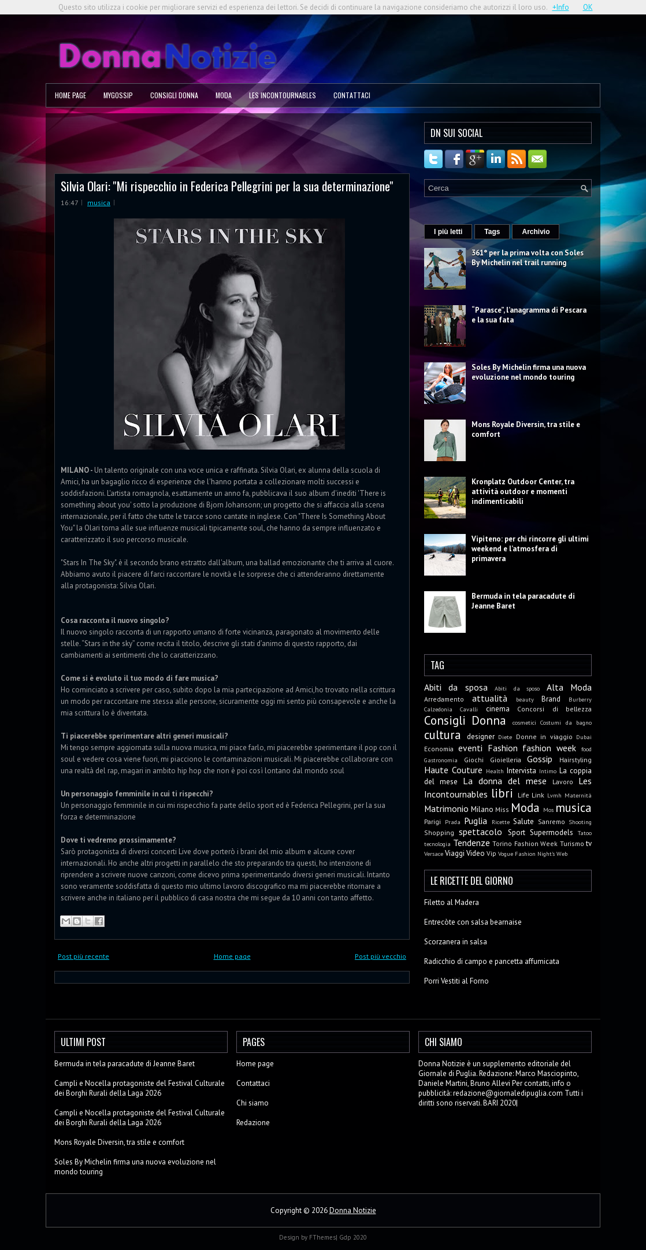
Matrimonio (446, 808)
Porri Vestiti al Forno (456, 981)
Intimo (547, 771)
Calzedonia (438, 709)
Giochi (474, 759)
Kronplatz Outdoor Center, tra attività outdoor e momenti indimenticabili (522, 491)
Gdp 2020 (353, 1237)
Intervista (521, 771)
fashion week (549, 748)
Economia (439, 748)
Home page (70, 95)
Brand (550, 699)
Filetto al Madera (451, 902)
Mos (548, 810)
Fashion (503, 748)
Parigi (432, 821)
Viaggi (455, 853)
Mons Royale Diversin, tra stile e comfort (119, 1142)
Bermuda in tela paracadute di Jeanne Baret (124, 1064)
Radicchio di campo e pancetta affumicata (491, 961)
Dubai (584, 737)
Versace (433, 854)
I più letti (448, 232)
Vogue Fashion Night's (526, 854)
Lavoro (562, 781)
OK (588, 7)
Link (538, 795)
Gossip (539, 759)
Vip (491, 853)
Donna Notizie (352, 1210)
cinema (498, 709)
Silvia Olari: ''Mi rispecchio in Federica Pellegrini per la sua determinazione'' (227, 186)
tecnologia (437, 844)
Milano (482, 809)
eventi (470, 748)
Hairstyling (575, 759)
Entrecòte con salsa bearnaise (473, 922)
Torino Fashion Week (525, 843)
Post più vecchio (380, 956)
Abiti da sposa (456, 687)
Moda (224, 95)
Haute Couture (453, 770)
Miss (502, 809)
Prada (453, 822)
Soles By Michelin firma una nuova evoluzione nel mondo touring (528, 372)
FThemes (322, 1237)
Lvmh (554, 795)
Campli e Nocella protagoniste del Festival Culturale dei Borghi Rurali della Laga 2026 (139, 1088)
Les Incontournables (282, 95)
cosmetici (524, 722)
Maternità (578, 795)
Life (523, 795)
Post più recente (83, 956)
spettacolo (480, 831)
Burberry (580, 699)
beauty (525, 699)
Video (475, 853)
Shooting (580, 822)
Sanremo (551, 821)
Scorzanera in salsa (455, 942)
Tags (492, 232)
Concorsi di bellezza (554, 708)
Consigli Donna (174, 95)
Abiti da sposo (517, 688)
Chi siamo (252, 1103)
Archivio (536, 232)
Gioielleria (505, 759)
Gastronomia (441, 760)
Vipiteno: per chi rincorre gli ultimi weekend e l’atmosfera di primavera (530, 548)
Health (495, 771)
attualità (489, 698)
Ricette (501, 822)
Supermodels (551, 832)
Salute (523, 821)
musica (98, 202)
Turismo (572, 843)
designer (481, 736)
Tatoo (585, 833)
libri (502, 793)
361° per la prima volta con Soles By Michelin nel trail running (527, 258)
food (586, 749)
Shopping (439, 832)
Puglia (475, 820)
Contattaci (351, 95)
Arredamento (444, 699)
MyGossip (118, 95)
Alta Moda (569, 687)
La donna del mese (505, 781)
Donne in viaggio (544, 736)
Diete (505, 737)
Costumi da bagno (566, 722)
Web (561, 854)
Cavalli (469, 709)
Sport (516, 832)
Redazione (253, 1122)
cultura (442, 735)
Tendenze (471, 842)
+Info (560, 7)
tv (589, 843)
